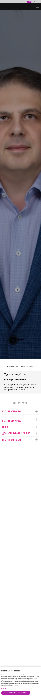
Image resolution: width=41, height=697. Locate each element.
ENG (35, 2)
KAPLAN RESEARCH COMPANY (16, 366)
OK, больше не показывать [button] (16, 693)
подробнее (4, 688)
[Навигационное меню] (37, 7)
